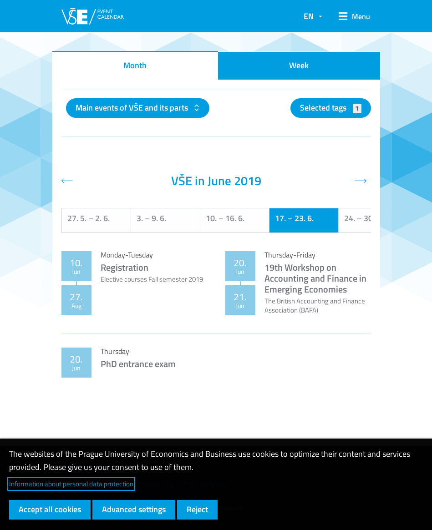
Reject (197, 509)
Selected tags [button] (330, 107)
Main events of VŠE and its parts (133, 107)
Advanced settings (134, 509)
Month (135, 65)
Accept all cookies (50, 509)
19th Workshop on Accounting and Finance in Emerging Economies (315, 278)
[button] (351, 16)
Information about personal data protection (71, 484)
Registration (124, 267)
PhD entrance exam (138, 364)
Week (299, 65)
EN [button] (309, 16)
